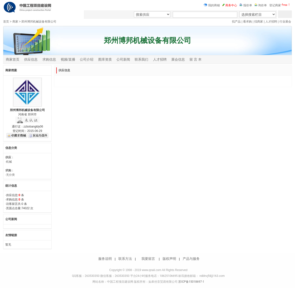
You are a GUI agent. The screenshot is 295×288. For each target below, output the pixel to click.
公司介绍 (86, 59)
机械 (9, 161)
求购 (8, 170)
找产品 (236, 21)
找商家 (258, 21)
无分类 (10, 174)
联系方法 (125, 259)
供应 (8, 157)
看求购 (247, 21)
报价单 (245, 5)
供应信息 (31, 59)
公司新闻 (123, 59)
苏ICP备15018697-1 (191, 281)
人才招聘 (271, 21)
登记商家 (280, 5)
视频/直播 (68, 59)
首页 (6, 21)
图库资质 (105, 59)
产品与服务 (191, 259)
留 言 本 (195, 59)
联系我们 (141, 59)
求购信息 (49, 59)
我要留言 (148, 259)
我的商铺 (212, 5)
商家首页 (12, 59)
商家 (15, 21)
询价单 (260, 5)
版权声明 (169, 259)
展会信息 (178, 59)
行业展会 (285, 21)
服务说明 (105, 259)
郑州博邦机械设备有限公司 (38, 21)
